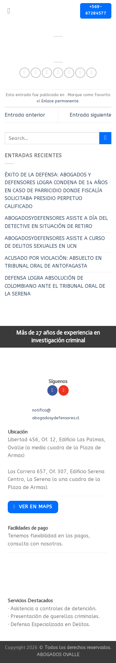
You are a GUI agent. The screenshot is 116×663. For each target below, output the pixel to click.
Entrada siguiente (90, 115)
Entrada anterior (25, 115)
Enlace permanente (60, 101)
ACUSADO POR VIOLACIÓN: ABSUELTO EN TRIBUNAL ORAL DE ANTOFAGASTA (53, 262)
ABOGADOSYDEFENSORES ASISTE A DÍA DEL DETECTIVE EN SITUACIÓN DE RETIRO (56, 222)
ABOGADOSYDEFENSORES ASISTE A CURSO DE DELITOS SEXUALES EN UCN (55, 242)
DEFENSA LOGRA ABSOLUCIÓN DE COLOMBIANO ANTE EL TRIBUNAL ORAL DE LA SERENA (55, 286)
